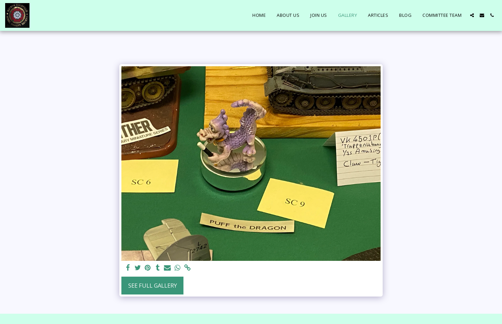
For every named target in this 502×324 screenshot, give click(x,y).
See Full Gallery (152, 285)
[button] (472, 15)
